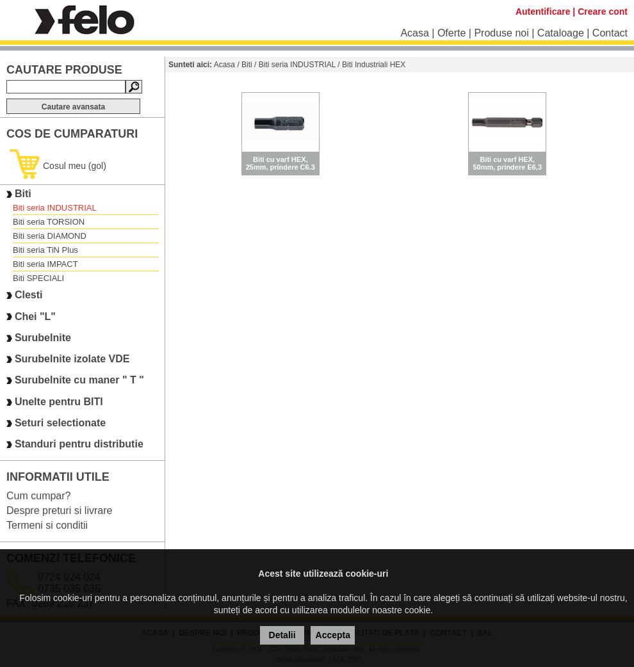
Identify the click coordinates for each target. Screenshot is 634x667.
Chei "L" (35, 316)
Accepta (333, 635)
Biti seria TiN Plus (45, 250)
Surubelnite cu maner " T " (79, 380)
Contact (610, 33)
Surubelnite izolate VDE (72, 358)
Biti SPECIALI (38, 278)
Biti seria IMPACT (45, 264)
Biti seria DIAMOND (49, 236)
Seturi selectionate (60, 422)
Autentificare (543, 11)
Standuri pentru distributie (79, 444)
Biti (23, 193)
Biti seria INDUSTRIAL (55, 208)
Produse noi (501, 33)
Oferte (451, 33)
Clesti (29, 295)
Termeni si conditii (47, 525)
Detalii (282, 635)
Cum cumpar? (38, 495)
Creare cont (603, 11)
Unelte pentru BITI (59, 401)
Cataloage (560, 33)
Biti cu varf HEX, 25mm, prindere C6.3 (280, 163)
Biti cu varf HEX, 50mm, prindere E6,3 (507, 163)
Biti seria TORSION (49, 222)
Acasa (414, 33)
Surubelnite (43, 337)
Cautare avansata (73, 106)
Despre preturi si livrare (59, 510)
